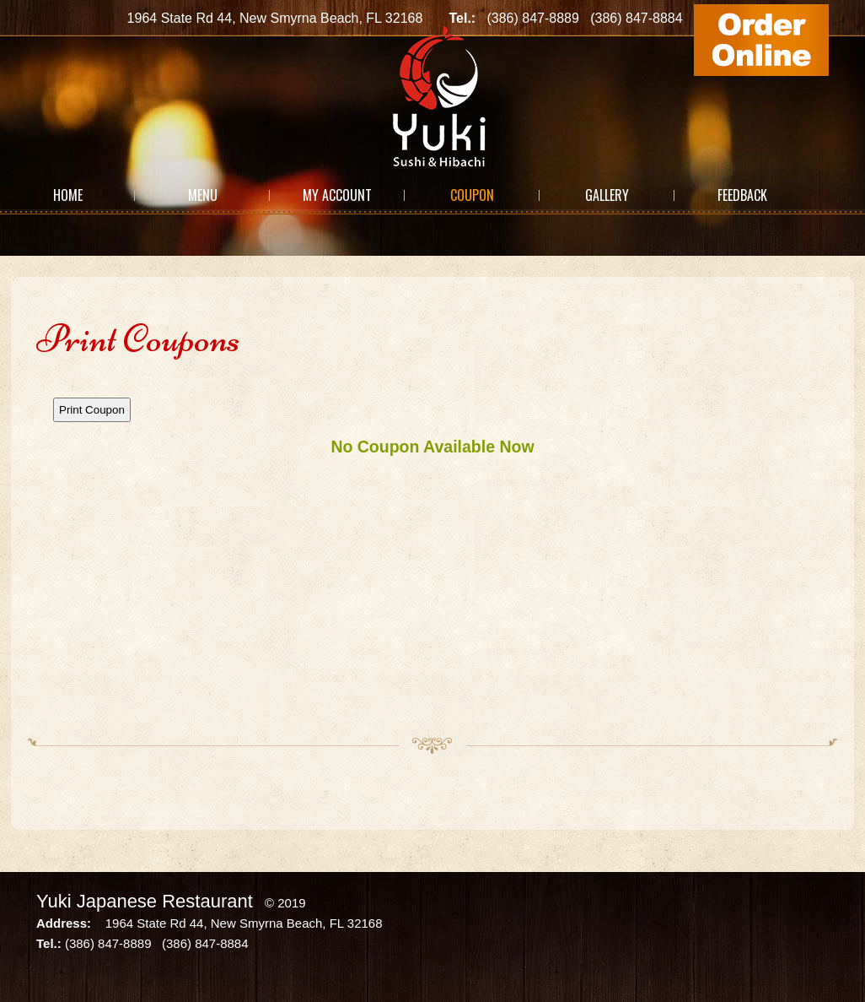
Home (68, 195)
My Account (337, 195)
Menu (203, 195)
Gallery (607, 195)
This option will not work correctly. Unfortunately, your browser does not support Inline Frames (432, 549)
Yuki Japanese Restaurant (144, 901)
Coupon (472, 195)
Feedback (742, 195)
